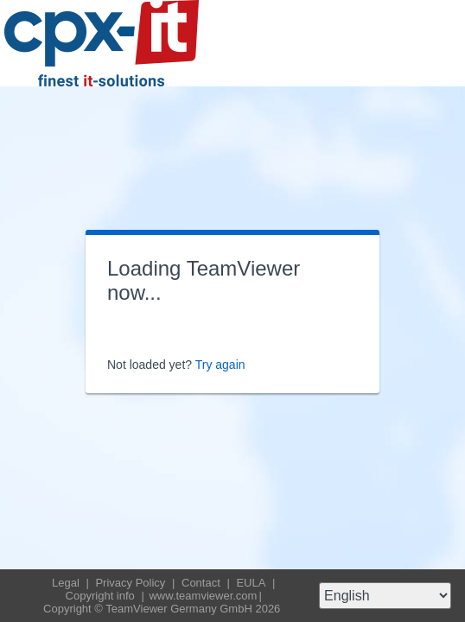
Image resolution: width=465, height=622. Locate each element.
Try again (220, 364)
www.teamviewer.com (203, 595)
